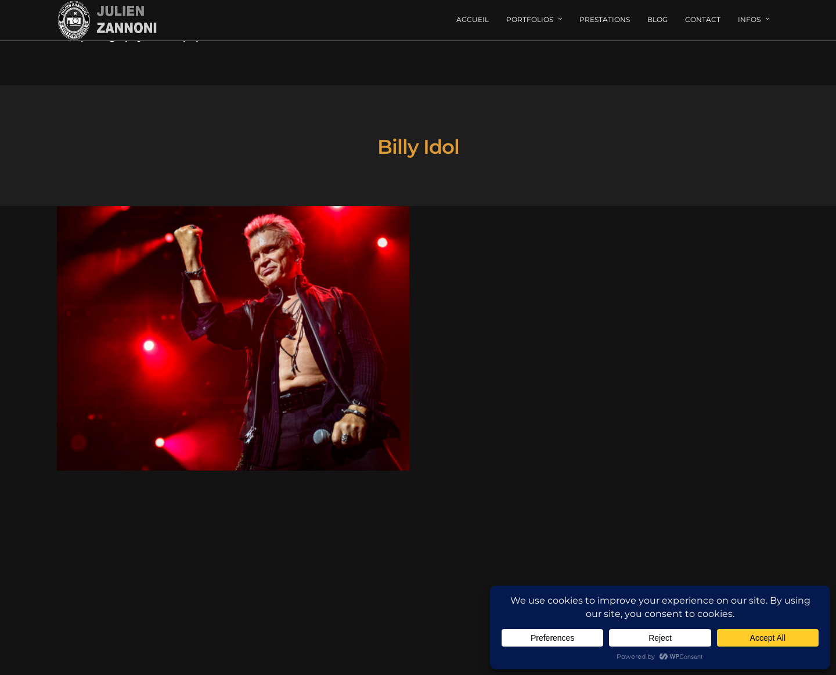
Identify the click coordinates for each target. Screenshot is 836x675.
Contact (702, 19)
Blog (657, 19)
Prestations (604, 19)
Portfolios (529, 19)
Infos (749, 19)
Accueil (472, 19)
